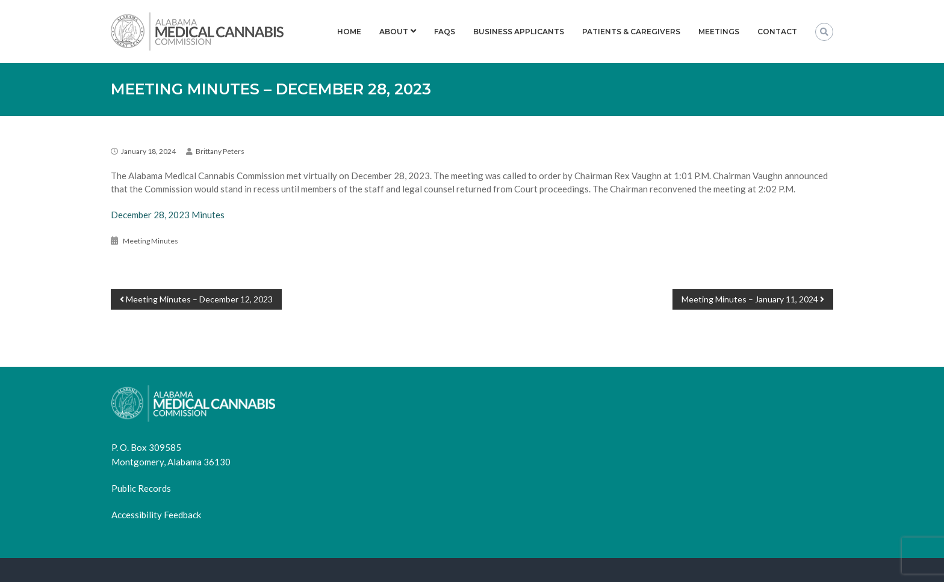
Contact (777, 31)
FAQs (444, 31)
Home (349, 31)
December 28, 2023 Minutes (168, 214)
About (393, 31)
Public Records (141, 488)
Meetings (718, 31)
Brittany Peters (220, 151)
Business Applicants (518, 31)
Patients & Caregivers (631, 31)
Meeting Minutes (150, 240)
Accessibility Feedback (156, 514)
